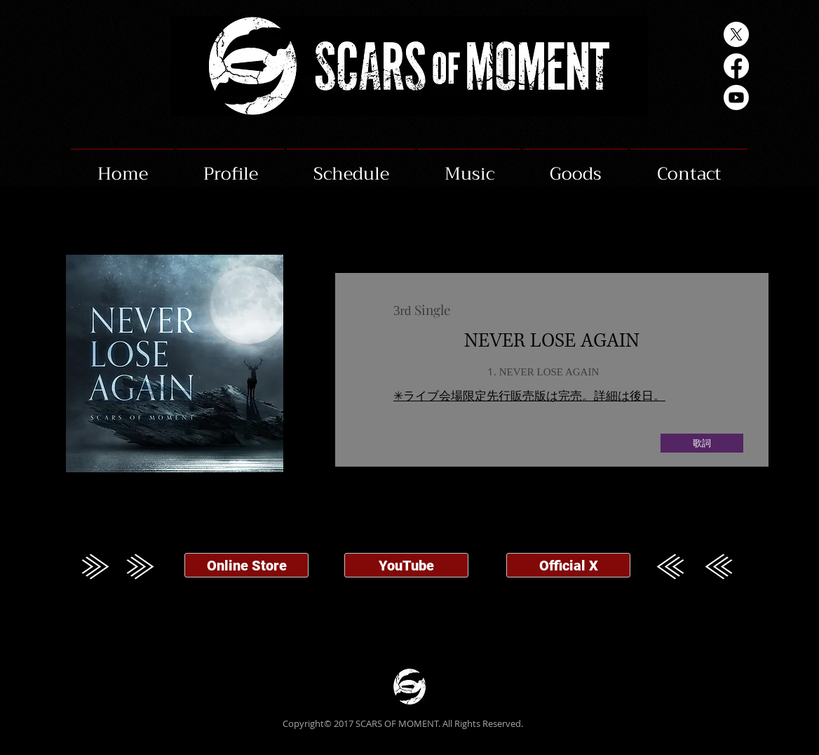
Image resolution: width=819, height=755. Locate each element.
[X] (736, 34)
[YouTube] (406, 565)
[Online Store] (246, 565)
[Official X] (568, 565)
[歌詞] (702, 443)
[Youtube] (736, 97)
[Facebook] (736, 66)
